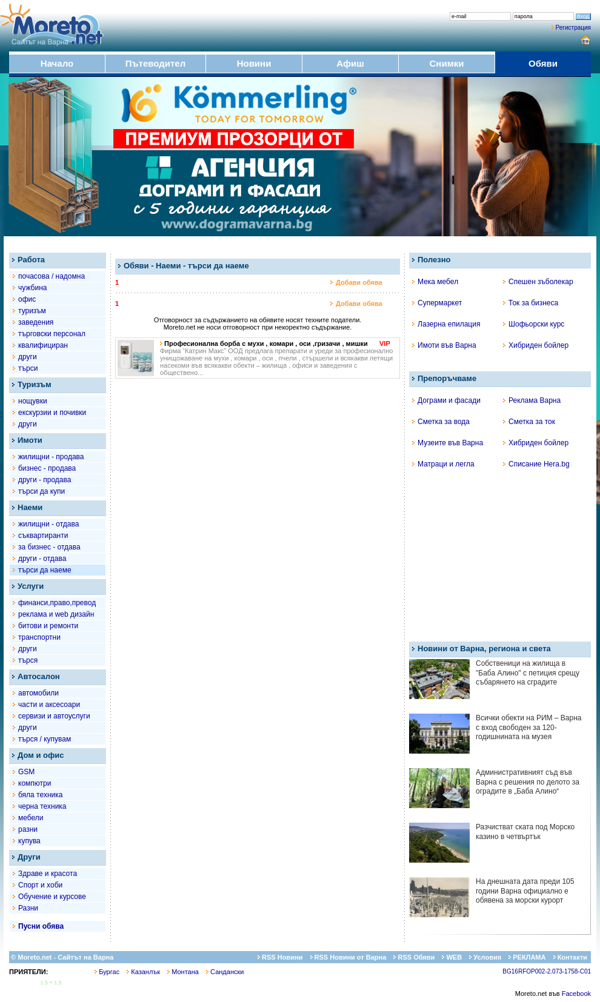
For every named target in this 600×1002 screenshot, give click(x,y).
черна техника (42, 806)
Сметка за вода (441, 421)
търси (28, 368)
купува (29, 841)
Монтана (183, 971)
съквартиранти (43, 535)
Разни (28, 908)
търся (28, 660)
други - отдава (42, 558)
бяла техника (40, 795)
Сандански (225, 971)
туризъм (32, 311)
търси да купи (41, 491)
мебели (31, 818)
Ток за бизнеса (530, 303)
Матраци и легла (443, 464)
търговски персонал (51, 334)
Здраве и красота (47, 873)
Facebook (576, 993)
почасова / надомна (51, 276)
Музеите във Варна (447, 443)
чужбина (32, 288)
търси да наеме (45, 570)
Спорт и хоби (40, 885)
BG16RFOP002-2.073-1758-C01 (546, 971)
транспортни (39, 637)
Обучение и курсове (52, 896)
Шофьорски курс (533, 324)
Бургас (107, 971)
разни (28, 829)
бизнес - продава (47, 468)
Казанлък (143, 971)
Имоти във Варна (444, 345)
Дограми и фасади (446, 400)
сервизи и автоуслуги (54, 716)
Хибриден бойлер (535, 345)
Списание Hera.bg (536, 464)
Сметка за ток (529, 421)
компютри (34, 783)
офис (27, 299)
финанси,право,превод (57, 603)
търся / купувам (44, 739)
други (27, 357)
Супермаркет (437, 303)
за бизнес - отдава (49, 547)
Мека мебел (435, 281)
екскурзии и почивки (52, 412)
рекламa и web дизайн (56, 614)
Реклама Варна (532, 400)
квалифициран (43, 345)
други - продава (44, 480)
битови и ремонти (48, 626)
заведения (35, 322)
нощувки (32, 401)
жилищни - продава (51, 457)
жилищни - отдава (48, 524)
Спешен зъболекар (538, 281)
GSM (26, 772)
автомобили (38, 693)
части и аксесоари (49, 704)
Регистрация (573, 27)
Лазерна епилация (446, 324)
